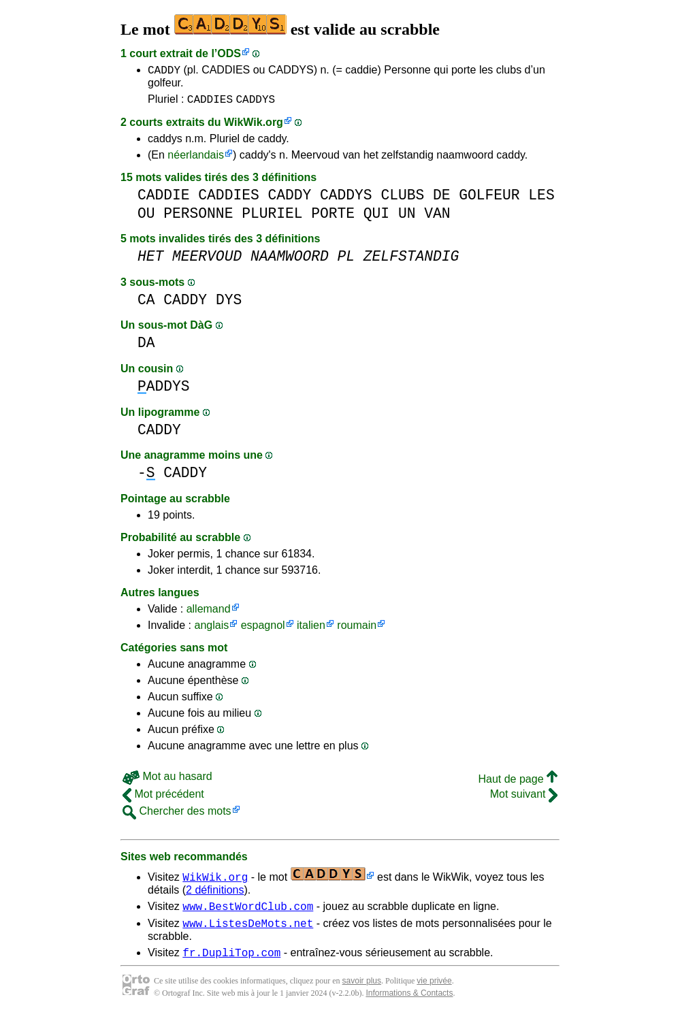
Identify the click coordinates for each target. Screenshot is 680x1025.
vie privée (434, 991)
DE (442, 199)
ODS (229, 53)
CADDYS (255, 102)
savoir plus (361, 991)
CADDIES (210, 102)
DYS (229, 304)
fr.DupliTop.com (231, 962)
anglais (211, 629)
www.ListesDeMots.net (247, 931)
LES (541, 199)
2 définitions (215, 894)
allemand (209, 613)
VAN (437, 217)
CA (146, 304)
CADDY (164, 71)
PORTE (333, 217)
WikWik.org (253, 126)
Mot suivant (523, 798)
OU (146, 217)
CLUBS (402, 199)
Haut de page (517, 783)
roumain (356, 629)
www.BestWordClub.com (247, 912)
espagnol (263, 629)
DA (146, 347)
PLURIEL (272, 217)
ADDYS (163, 390)
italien (311, 629)
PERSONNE (198, 217)
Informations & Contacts (409, 1003)
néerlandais (195, 159)
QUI (376, 217)
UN (407, 217)
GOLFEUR (489, 199)
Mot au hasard (167, 780)
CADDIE (163, 199)
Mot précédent (163, 798)
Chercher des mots (177, 815)
